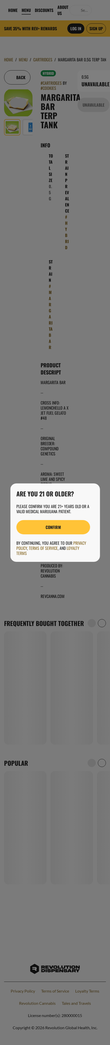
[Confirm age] (53, 527)
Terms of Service (43, 548)
